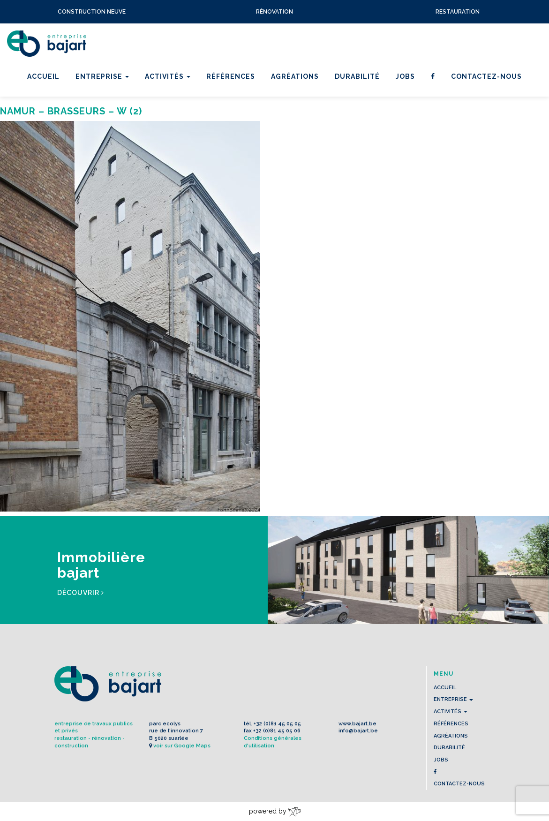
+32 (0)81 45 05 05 (277, 724)
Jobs (405, 76)
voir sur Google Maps (182, 746)
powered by (275, 811)
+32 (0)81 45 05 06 (277, 731)
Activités (167, 76)
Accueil (43, 76)
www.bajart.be (357, 724)
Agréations (295, 76)
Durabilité (357, 76)
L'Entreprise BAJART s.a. (46, 43)
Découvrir (80, 592)
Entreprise (102, 76)
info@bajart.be (358, 731)
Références (230, 76)
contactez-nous (486, 76)
